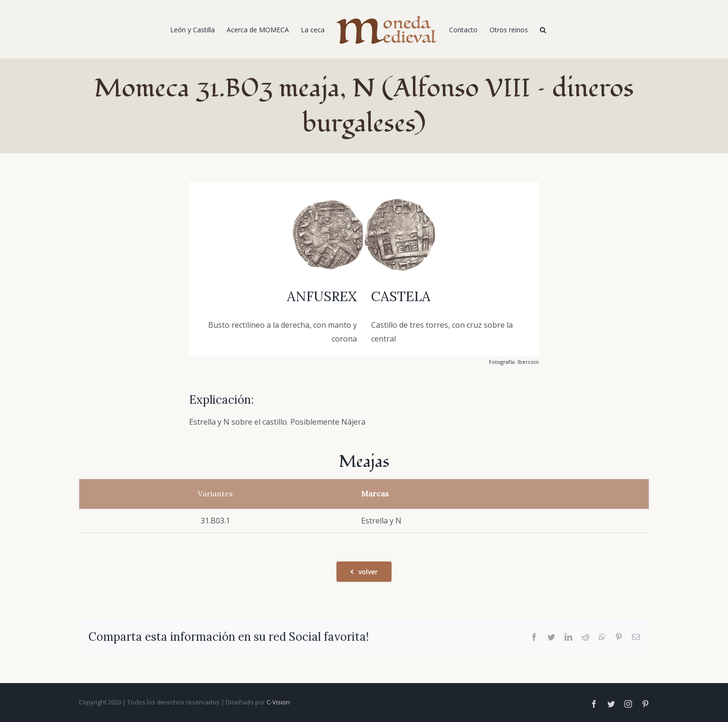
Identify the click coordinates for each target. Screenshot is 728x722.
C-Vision (278, 702)
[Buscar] (543, 29)
